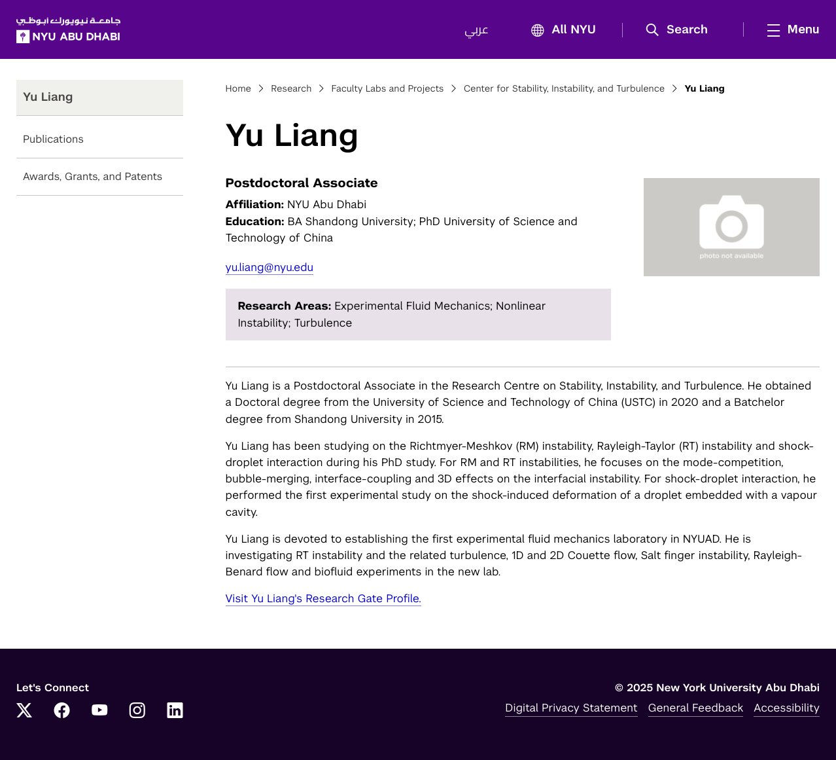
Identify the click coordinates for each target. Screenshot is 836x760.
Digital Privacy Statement (571, 707)
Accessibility (787, 707)
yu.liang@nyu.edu (270, 267)
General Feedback (696, 707)
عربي (476, 30)
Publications (53, 139)
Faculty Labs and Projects (388, 89)
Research (291, 89)
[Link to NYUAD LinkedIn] (175, 711)
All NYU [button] (559, 30)
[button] (681, 30)
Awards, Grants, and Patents (92, 176)
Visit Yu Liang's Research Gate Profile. (323, 598)
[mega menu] (789, 29)
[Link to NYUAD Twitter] (24, 711)
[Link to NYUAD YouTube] (99, 711)
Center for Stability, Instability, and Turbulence (564, 89)
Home (239, 89)
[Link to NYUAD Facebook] (62, 711)
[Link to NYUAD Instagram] (137, 711)
